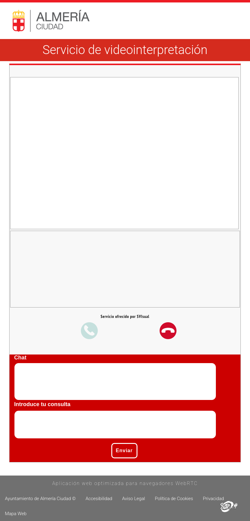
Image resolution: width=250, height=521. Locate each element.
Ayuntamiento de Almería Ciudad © (40, 498)
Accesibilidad (98, 498)
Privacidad (213, 498)
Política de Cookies (174, 498)
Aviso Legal (133, 498)
